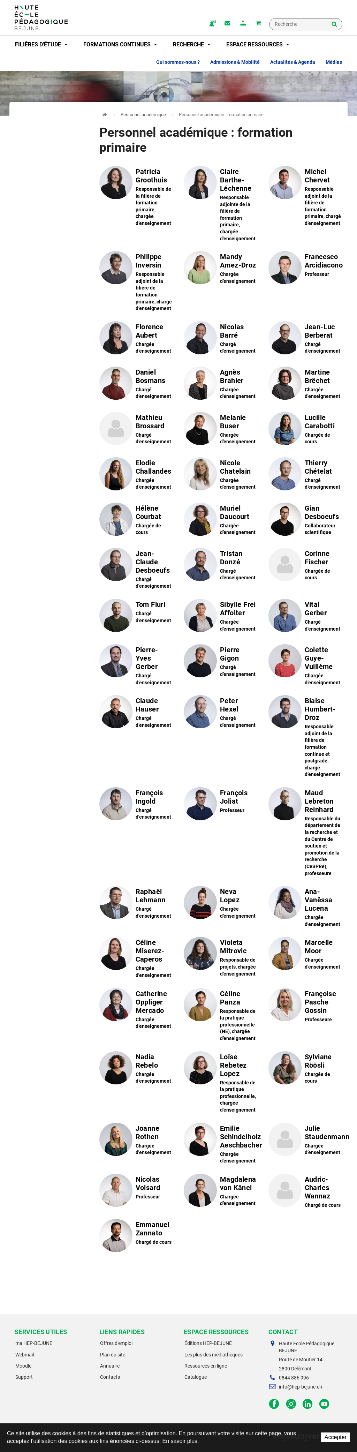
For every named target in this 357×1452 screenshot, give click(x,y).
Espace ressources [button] (257, 44)
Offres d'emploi (116, 1343)
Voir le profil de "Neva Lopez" (221, 904)
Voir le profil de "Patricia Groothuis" (136, 197)
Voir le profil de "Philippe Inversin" (136, 282)
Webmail (24, 1354)
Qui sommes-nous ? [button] (178, 62)
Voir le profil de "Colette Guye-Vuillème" (305, 666)
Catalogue (195, 1377)
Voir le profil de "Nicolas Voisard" (136, 1192)
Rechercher (334, 24)
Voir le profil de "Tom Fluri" (136, 617)
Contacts (110, 1377)
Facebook (274, 1404)
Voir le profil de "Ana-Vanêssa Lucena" (305, 907)
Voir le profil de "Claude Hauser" (136, 714)
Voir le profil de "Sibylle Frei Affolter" (221, 617)
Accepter (336, 1437)
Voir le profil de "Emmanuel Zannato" (136, 1237)
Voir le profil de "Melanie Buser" (221, 430)
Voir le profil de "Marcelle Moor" (305, 955)
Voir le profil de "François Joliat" (221, 806)
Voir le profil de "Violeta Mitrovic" (221, 957)
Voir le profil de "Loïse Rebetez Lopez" (221, 1083)
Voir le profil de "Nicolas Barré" (221, 340)
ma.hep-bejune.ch (210, 23)
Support (24, 1377)
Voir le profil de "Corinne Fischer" (305, 566)
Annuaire (110, 1366)
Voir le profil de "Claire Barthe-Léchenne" (221, 204)
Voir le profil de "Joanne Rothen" (136, 1141)
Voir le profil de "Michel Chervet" (305, 197)
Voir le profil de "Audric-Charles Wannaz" (305, 1192)
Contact (226, 23)
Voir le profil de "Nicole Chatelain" (221, 476)
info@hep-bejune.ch (300, 1387)
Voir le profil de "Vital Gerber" (305, 617)
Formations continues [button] (120, 44)
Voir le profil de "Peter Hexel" (221, 714)
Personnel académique (143, 114)
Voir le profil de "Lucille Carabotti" (305, 430)
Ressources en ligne (205, 1366)
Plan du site (112, 1354)
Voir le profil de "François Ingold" (136, 806)
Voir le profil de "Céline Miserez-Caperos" (136, 958)
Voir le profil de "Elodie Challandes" (136, 476)
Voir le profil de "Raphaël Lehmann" (136, 904)
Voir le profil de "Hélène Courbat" (136, 521)
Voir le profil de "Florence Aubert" (136, 340)
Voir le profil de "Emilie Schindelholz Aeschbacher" (221, 1144)
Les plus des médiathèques (213, 1354)
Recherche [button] (191, 44)
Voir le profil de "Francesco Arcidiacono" (305, 270)
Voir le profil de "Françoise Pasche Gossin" (305, 1007)
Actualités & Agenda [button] (292, 62)
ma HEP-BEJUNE (33, 1343)
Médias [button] (334, 62)
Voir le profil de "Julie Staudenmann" (305, 1141)
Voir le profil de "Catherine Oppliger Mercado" (136, 1010)
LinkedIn (307, 1404)
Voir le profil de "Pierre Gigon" (221, 663)
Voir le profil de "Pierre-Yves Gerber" (136, 666)
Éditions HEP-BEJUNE (208, 1343)
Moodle (23, 1366)
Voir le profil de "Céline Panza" (221, 1016)
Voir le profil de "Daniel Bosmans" (136, 385)
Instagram (291, 1404)
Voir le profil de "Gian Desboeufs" (305, 521)
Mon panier (258, 23)
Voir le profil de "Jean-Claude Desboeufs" (136, 569)
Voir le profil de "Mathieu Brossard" (136, 430)
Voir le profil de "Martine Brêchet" (305, 385)
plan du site (242, 23)
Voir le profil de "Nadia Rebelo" (136, 1070)
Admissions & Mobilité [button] (235, 62)
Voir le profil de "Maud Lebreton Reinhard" (305, 833)
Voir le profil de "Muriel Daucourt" (221, 521)
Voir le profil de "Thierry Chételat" (305, 476)
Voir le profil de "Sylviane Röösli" (305, 1070)
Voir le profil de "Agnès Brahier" (221, 385)
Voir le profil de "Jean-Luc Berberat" (305, 340)
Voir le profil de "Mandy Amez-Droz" (221, 270)
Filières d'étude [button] (41, 44)
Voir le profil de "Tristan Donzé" (221, 566)
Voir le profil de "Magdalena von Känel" (221, 1192)
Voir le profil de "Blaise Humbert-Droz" (305, 737)
